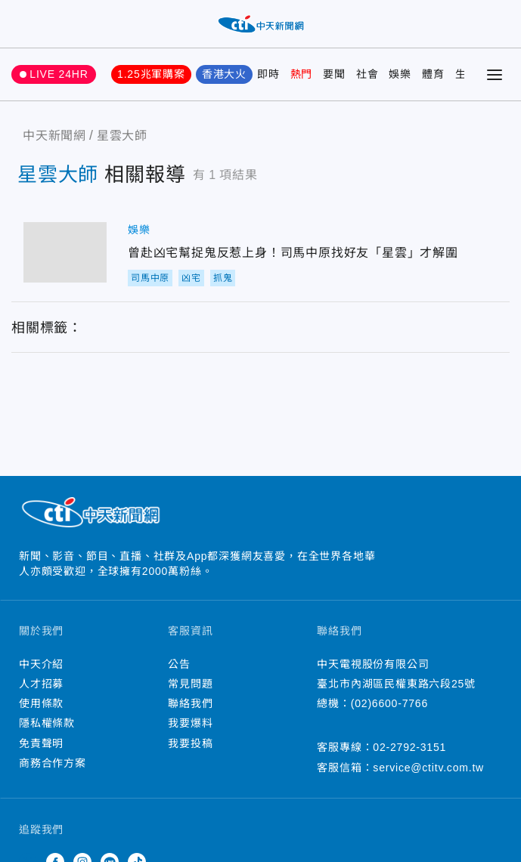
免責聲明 (41, 743)
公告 (179, 664)
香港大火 (224, 74)
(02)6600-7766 (389, 703)
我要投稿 (190, 743)
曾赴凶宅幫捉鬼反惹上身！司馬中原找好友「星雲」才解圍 (65, 252)
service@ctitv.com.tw (428, 768)
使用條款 (41, 703)
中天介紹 (41, 664)
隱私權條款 (47, 723)
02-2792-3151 (409, 747)
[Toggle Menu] (494, 75)
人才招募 (41, 684)
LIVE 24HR (58, 74)
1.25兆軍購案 (151, 74)
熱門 (301, 74)
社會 (367, 74)
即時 (268, 74)
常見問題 (190, 684)
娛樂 (400, 74)
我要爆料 (190, 723)
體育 (433, 74)
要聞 (334, 74)
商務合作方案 (52, 763)
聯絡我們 (190, 703)
